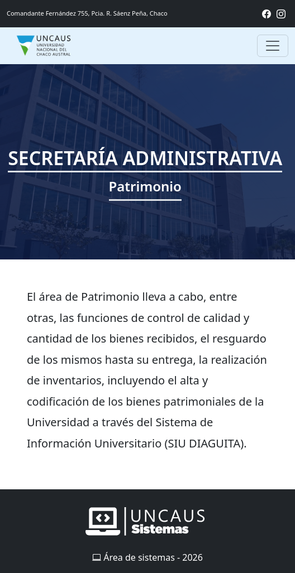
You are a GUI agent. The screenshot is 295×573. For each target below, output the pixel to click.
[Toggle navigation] (272, 46)
